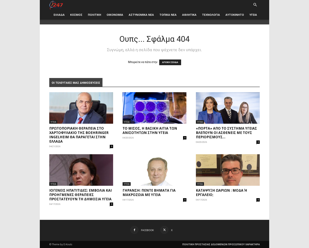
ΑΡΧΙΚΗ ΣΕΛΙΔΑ (170, 62)
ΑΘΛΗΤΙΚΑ (189, 15)
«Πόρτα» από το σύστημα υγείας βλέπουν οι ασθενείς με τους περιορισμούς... (226, 132)
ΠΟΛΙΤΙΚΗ (94, 15)
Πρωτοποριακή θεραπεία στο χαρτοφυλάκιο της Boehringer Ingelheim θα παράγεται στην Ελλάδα (79, 135)
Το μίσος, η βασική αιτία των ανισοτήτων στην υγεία (150, 130)
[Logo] (56, 5)
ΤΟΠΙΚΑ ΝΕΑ (168, 15)
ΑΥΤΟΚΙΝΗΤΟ (234, 15)
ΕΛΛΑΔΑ (59, 15)
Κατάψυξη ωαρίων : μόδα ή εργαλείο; (221, 192)
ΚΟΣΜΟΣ (76, 15)
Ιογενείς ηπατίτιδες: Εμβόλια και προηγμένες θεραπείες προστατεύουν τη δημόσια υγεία (80, 194)
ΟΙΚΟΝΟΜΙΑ (115, 15)
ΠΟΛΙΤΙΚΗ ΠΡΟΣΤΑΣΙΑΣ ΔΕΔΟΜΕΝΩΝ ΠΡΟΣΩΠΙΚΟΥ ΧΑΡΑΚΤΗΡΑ (221, 244)
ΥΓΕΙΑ (253, 15)
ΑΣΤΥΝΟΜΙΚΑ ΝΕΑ (141, 15)
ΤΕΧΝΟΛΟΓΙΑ (211, 15)
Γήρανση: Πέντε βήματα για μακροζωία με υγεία (149, 192)
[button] (255, 5)
